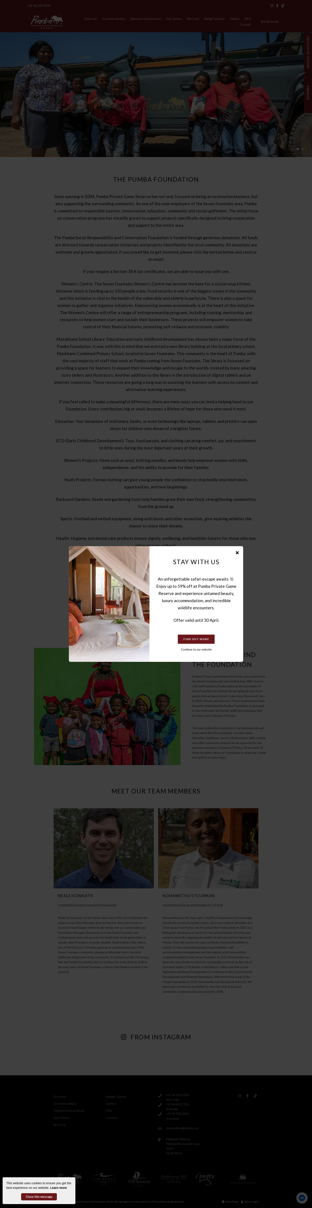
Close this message (39, 1196)
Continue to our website (196, 649)
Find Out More (196, 639)
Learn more (58, 1187)
